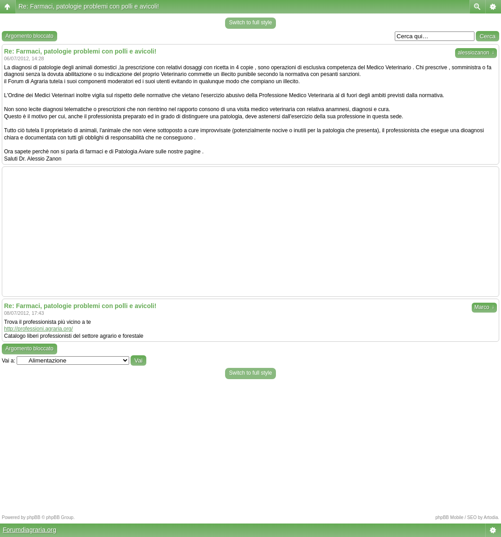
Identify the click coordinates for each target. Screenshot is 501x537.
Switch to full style (250, 22)
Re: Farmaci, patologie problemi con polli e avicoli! (88, 6)
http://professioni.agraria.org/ (38, 329)
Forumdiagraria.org (29, 529)
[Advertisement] (250, 232)
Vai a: (8, 361)
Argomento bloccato (29, 36)
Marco (484, 307)
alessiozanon (476, 52)
